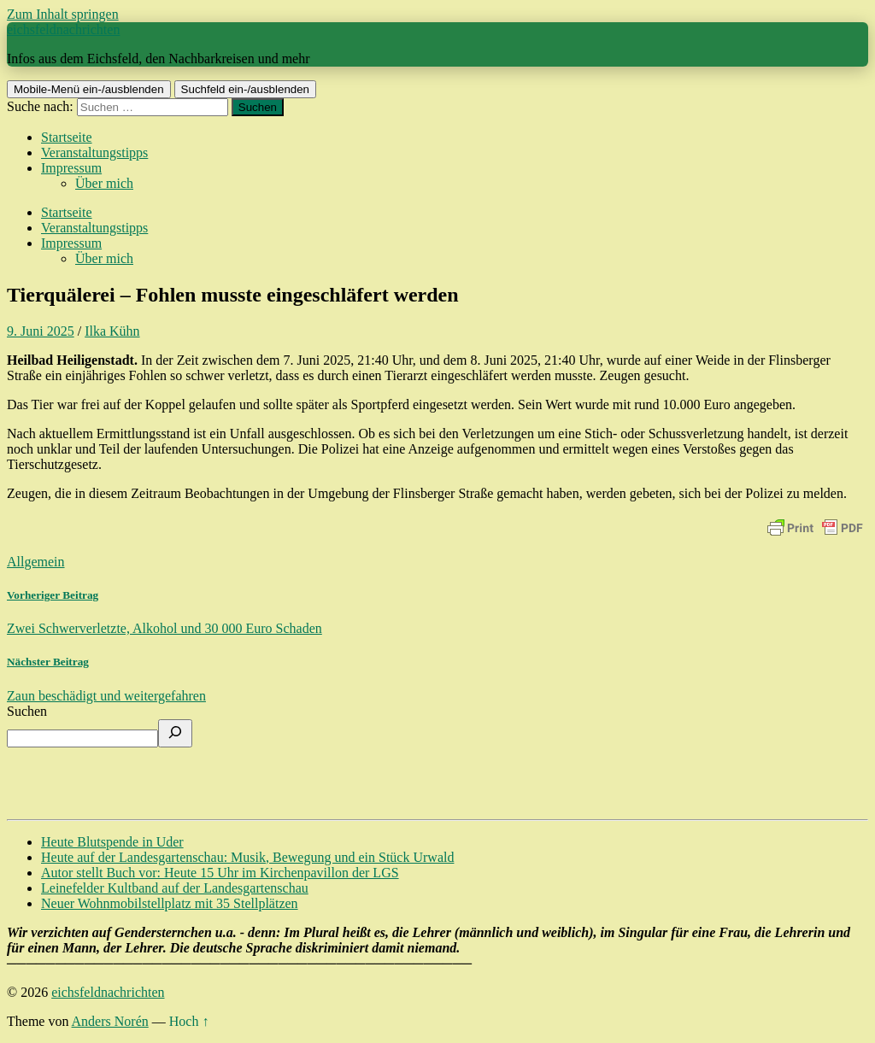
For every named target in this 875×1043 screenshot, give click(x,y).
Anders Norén (110, 1021)
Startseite (66, 137)
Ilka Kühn (112, 331)
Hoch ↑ (189, 1021)
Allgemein (36, 561)
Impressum (71, 168)
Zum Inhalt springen (63, 14)
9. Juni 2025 (40, 331)
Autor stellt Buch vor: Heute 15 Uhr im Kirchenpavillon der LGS (220, 872)
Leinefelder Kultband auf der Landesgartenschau (174, 888)
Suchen (27, 711)
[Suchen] (175, 733)
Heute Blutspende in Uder (112, 842)
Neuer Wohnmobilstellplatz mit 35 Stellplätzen (169, 903)
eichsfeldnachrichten (63, 29)
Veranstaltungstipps (94, 152)
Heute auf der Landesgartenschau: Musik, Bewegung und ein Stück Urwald (247, 857)
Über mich (104, 183)
